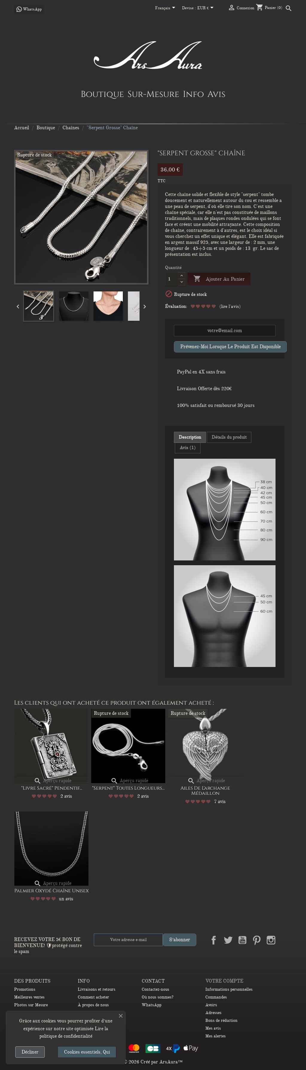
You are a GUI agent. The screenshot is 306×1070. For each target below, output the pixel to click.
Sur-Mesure (153, 94)
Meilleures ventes (29, 997)
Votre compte (224, 981)
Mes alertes (215, 1036)
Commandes (216, 997)
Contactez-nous (155, 989)
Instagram (271, 940)
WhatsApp (151, 1004)
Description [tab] (190, 437)
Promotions (24, 989)
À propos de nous (93, 1004)
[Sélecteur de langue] (166, 8)
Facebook (214, 940)
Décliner (30, 1052)
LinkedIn (285, 940)
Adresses (213, 1012)
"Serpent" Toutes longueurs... (128, 788)
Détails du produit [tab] (229, 437)
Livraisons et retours (96, 989)
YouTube (242, 940)
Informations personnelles (229, 989)
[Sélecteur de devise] (206, 8)
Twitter (228, 940)
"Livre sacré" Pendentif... (51, 788)
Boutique (102, 94)
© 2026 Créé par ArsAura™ (153, 1062)
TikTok (285, 954)
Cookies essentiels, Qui (87, 1052)
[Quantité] (171, 278)
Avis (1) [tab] (188, 447)
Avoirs (211, 1004)
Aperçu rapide (52, 781)
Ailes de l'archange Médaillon (205, 791)
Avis (216, 94)
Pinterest (257, 940)
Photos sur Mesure (31, 1004)
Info (193, 94)
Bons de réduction (221, 1020)
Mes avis (213, 1028)
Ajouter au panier (218, 279)
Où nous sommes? (158, 997)
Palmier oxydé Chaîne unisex (51, 890)
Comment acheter (93, 997)
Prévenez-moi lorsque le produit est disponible (230, 347)
